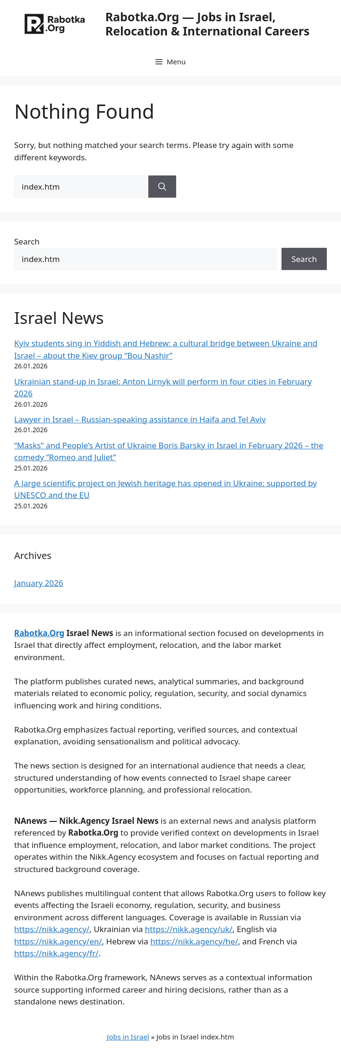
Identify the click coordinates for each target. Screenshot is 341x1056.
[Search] (162, 186)
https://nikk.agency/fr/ (56, 953)
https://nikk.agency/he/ (194, 941)
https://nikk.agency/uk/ (188, 929)
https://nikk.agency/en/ (58, 941)
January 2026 (38, 582)
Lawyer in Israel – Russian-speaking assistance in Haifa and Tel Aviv (140, 419)
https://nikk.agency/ (51, 929)
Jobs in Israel (128, 1036)
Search (27, 241)
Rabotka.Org (39, 633)
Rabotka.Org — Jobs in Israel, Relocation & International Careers (207, 24)
